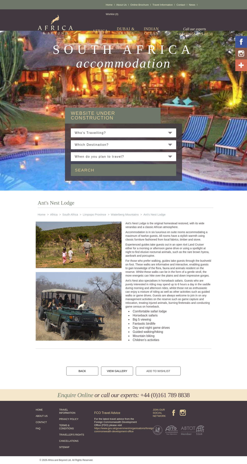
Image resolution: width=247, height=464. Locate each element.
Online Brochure (139, 4)
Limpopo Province (94, 214)
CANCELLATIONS (68, 441)
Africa (54, 214)
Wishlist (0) (112, 14)
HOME (39, 409)
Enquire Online (75, 395)
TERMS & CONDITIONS (66, 427)
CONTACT (41, 422)
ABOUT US (42, 416)
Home (109, 4)
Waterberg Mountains (125, 214)
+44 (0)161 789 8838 (164, 395)
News (192, 4)
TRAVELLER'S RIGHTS (71, 434)
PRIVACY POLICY (68, 419)
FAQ (38, 428)
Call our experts (194, 31)
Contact (180, 4)
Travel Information (162, 4)
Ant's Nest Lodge (154, 214)
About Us (121, 4)
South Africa (70, 214)
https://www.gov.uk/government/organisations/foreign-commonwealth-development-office (124, 430)
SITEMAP (64, 447)
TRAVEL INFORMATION (67, 411)
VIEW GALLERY (117, 371)
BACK (82, 371)
